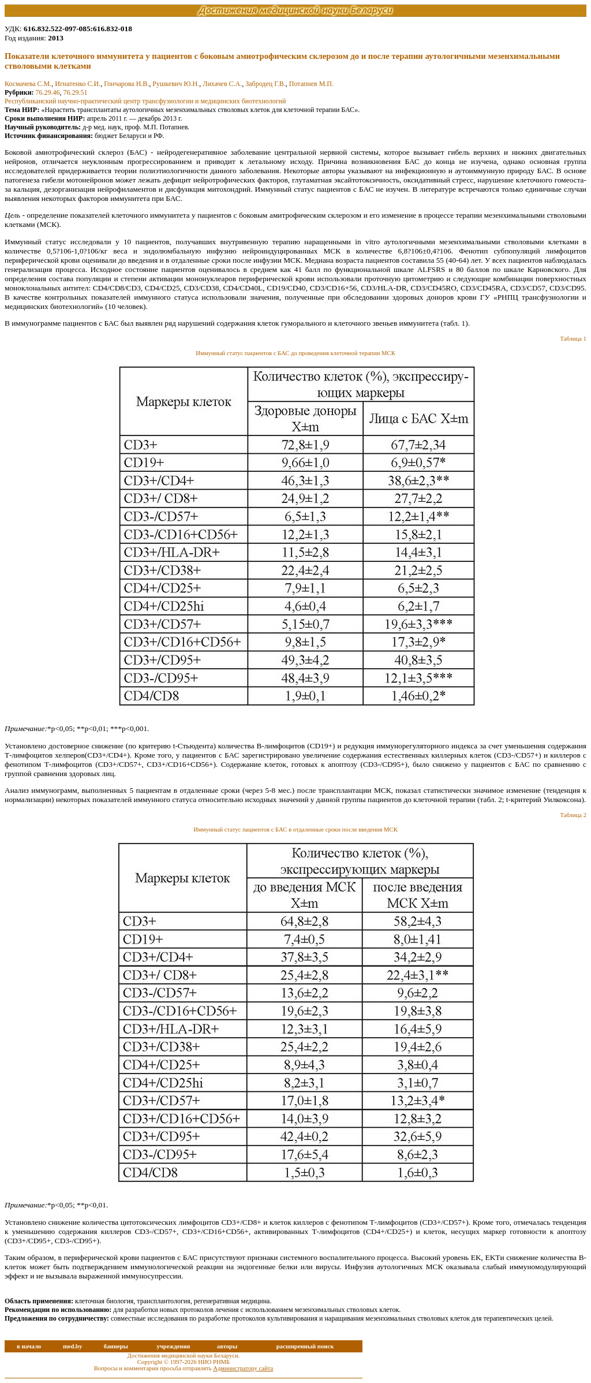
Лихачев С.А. (222, 84)
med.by (72, 1346)
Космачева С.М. (28, 84)
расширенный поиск (305, 1346)
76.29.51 (75, 92)
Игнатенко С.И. (77, 84)
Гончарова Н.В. (126, 84)
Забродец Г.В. (265, 84)
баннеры (116, 1346)
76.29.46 (48, 92)
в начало (29, 1346)
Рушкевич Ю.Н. (175, 84)
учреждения (173, 1346)
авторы (227, 1346)
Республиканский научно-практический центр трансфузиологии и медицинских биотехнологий (145, 101)
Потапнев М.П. (311, 84)
